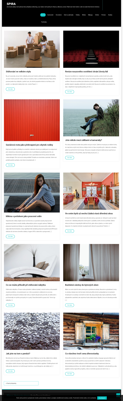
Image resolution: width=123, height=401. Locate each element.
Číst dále (10, 89)
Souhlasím (102, 398)
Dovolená (59, 15)
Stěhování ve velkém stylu (18, 71)
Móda (84, 15)
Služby (110, 15)
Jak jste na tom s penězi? (18, 353)
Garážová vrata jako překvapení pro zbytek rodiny (29, 145)
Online (97, 15)
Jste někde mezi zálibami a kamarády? (83, 140)
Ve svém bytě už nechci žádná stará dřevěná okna (89, 213)
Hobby (78, 15)
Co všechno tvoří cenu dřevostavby (82, 353)
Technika (44, 22)
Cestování (50, 15)
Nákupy (90, 15)
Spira (11, 4)
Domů (43, 15)
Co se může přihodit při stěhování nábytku (26, 285)
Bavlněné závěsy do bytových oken (81, 285)
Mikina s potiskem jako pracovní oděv (24, 216)
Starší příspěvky (11, 383)
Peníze (103, 15)
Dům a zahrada (68, 15)
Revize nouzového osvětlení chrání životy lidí (86, 71)
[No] (121, 398)
